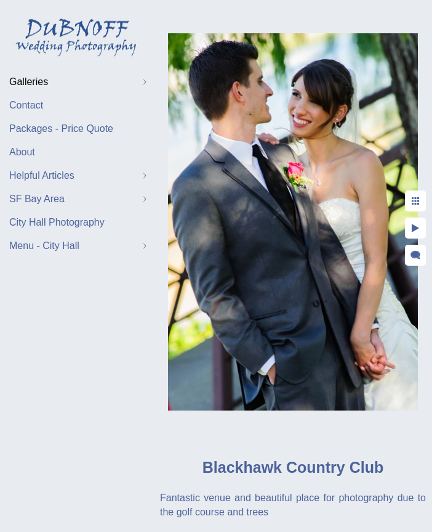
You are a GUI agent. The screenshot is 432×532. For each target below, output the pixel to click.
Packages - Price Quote (61, 128)
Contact (26, 105)
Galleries (28, 81)
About (22, 152)
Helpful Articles (41, 175)
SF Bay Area (37, 199)
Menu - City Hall (44, 245)
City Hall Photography (57, 222)
